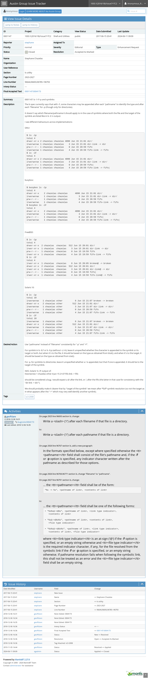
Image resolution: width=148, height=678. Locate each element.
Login (22, 11)
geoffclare (11, 416)
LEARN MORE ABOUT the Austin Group (43, 11)
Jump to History (30, 24)
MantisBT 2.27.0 (22, 659)
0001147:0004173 (33, 91)
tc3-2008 (30, 396)
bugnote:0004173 (26, 422)
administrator (15, 665)
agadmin (37, 651)
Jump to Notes (12, 24)
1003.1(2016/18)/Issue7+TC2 (105, 3)
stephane (29, 42)
